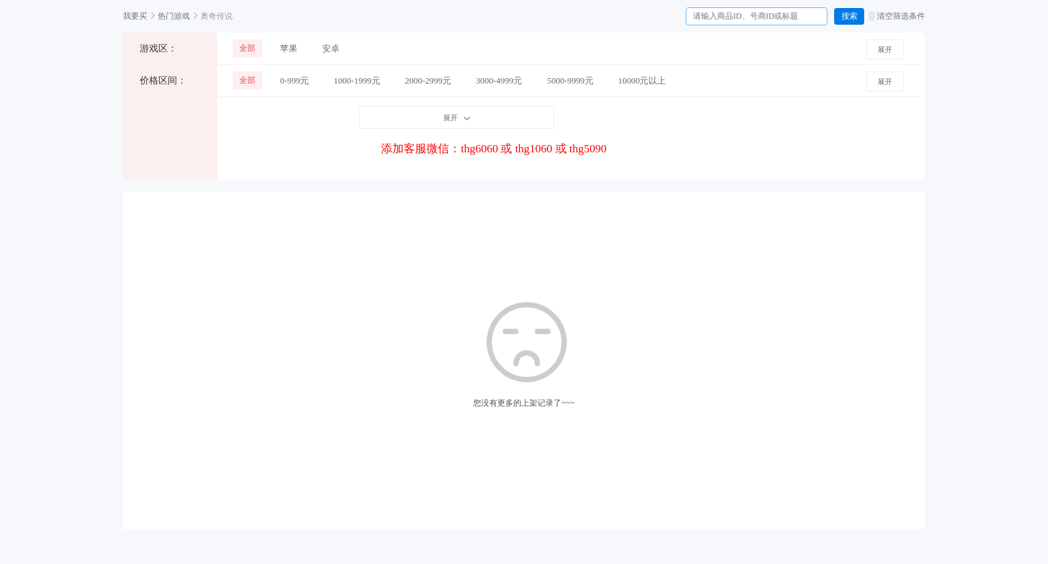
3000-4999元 (499, 81)
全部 (247, 48)
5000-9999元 (570, 81)
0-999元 (294, 81)
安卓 (331, 48)
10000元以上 (642, 81)
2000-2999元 (428, 81)
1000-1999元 (357, 81)
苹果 (288, 48)
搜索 (849, 16)
